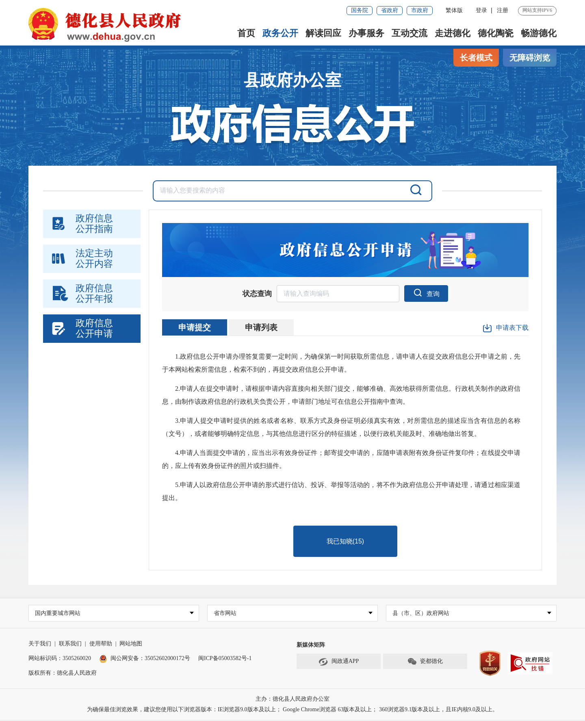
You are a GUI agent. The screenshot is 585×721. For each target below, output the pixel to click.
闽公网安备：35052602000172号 (144, 659)
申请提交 (194, 327)
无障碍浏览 (529, 57)
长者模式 (476, 57)
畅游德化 (539, 33)
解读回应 (323, 33)
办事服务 (366, 33)
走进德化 (452, 33)
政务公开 (280, 33)
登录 (481, 10)
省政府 (389, 10)
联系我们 (70, 645)
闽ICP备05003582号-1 (224, 659)
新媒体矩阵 (311, 646)
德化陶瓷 (496, 33)
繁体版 (454, 10)
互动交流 (409, 33)
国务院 (359, 10)
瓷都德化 (425, 663)
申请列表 (261, 327)
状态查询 (257, 294)
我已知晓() (345, 541)
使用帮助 (100, 645)
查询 (426, 293)
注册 (502, 10)
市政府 (419, 10)
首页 (246, 33)
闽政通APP (338, 663)
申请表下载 (505, 328)
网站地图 (130, 645)
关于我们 (39, 645)
